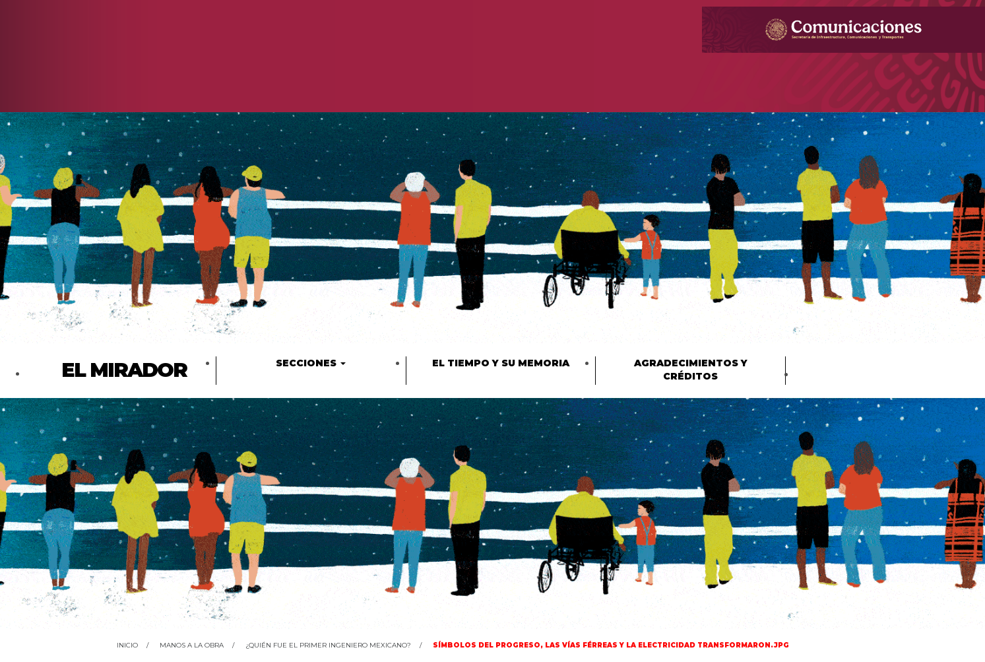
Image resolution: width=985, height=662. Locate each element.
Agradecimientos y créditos (690, 369)
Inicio (127, 645)
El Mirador (124, 370)
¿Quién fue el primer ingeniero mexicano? (328, 645)
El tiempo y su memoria (500, 363)
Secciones (311, 363)
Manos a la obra (192, 645)
